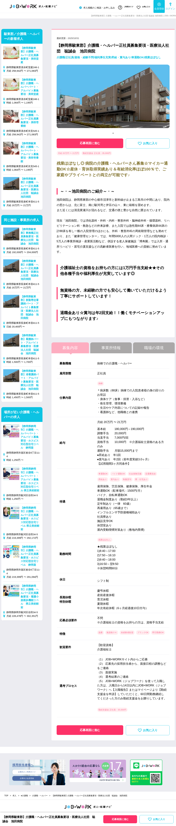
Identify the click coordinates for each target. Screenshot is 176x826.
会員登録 (159, 5)
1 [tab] (113, 131)
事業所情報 (111, 346)
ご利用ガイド (123, 7)
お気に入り (142, 7)
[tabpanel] (113, 96)
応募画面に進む (90, 141)
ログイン (170, 5)
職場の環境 (154, 346)
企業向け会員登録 (27, 777)
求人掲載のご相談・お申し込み (93, 7)
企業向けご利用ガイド (27, 770)
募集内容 (70, 346)
